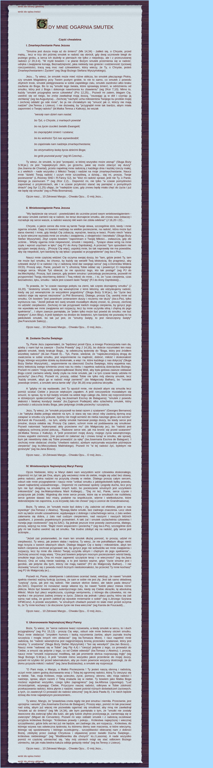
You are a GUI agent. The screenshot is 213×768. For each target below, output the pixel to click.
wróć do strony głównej (31, 6)
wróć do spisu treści (29, 11)
